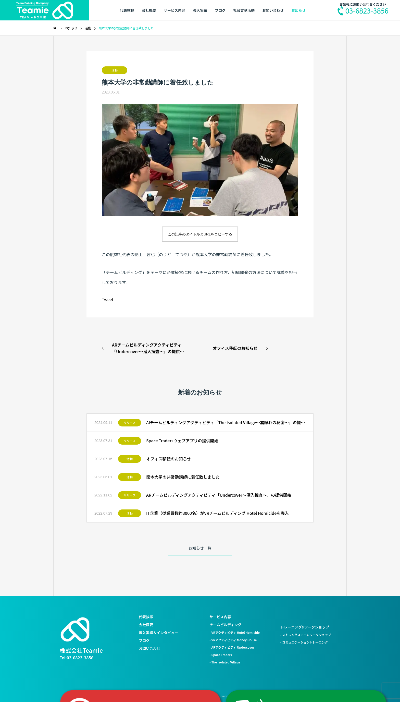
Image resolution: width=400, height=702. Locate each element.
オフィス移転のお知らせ (168, 459)
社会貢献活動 (244, 10)
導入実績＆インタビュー (158, 632)
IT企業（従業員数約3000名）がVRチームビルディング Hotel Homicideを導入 (217, 513)
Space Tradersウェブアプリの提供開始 (182, 440)
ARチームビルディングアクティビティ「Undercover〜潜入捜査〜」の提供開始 (218, 495)
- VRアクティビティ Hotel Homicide (234, 632)
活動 (114, 70)
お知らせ (298, 10)
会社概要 (149, 10)
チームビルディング (225, 624)
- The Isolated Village (224, 662)
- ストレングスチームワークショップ (305, 635)
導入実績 (200, 10)
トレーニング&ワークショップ (304, 626)
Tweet (107, 299)
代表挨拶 (127, 10)
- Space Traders (220, 654)
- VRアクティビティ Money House (233, 640)
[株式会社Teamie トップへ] (75, 629)
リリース (129, 422)
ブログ (220, 10)
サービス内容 (174, 10)
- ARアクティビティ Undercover (231, 647)
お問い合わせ (273, 10)
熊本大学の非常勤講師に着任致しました (183, 477)
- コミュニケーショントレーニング (304, 642)
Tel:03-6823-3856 (76, 658)
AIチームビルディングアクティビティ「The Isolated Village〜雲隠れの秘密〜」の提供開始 (226, 422)
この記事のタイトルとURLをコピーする (200, 234)
